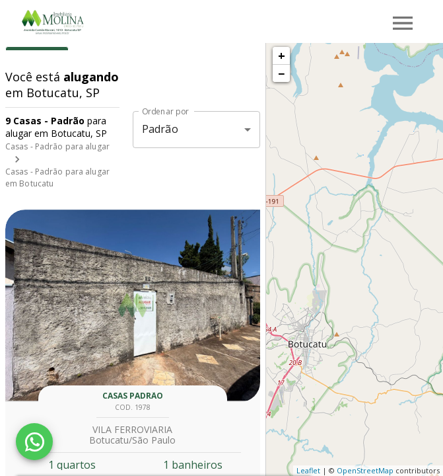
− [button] (281, 73)
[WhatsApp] (34, 441)
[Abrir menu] (403, 23)
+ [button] (281, 55)
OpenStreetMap (365, 470)
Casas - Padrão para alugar (57, 146)
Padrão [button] (160, 129)
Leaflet (308, 470)
